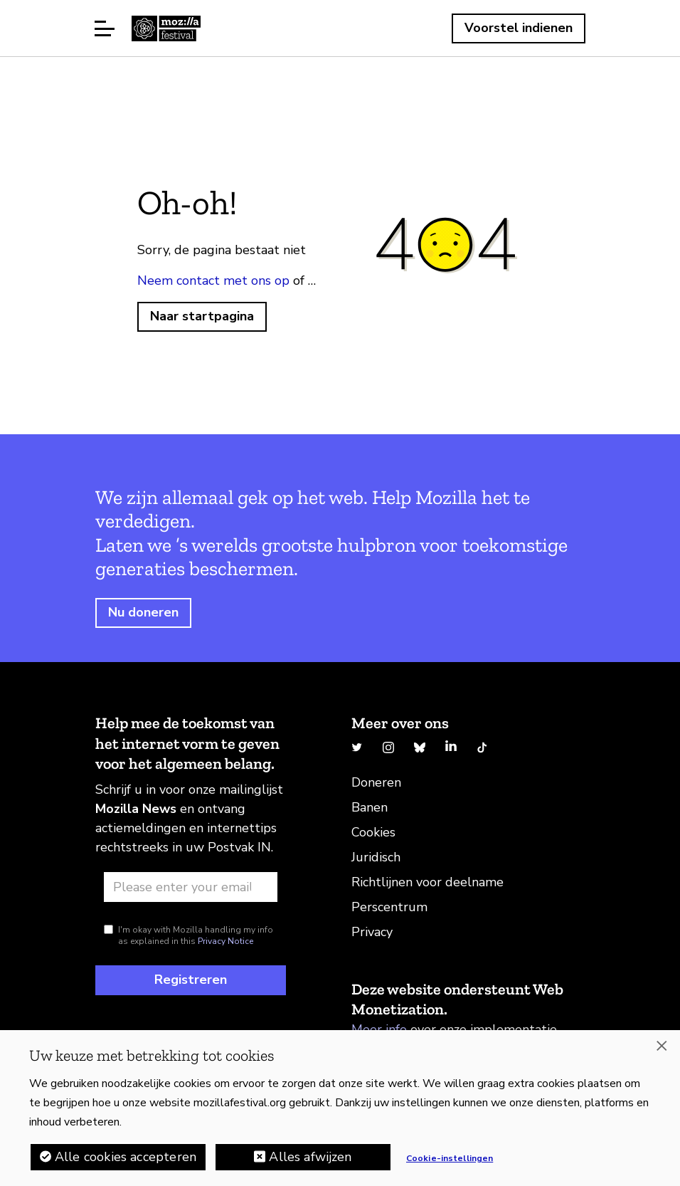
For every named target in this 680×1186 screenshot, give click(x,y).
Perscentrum (389, 906)
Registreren (190, 979)
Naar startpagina (202, 316)
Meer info (379, 1029)
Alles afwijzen (310, 1156)
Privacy (372, 931)
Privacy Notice (225, 941)
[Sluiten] (661, 1045)
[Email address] (190, 887)
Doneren (376, 782)
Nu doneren (143, 612)
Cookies (373, 832)
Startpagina (166, 28)
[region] (340, 1108)
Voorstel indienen (518, 27)
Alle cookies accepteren (125, 1156)
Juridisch (375, 857)
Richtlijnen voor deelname (427, 882)
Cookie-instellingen (449, 1158)
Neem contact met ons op (213, 280)
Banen (369, 807)
